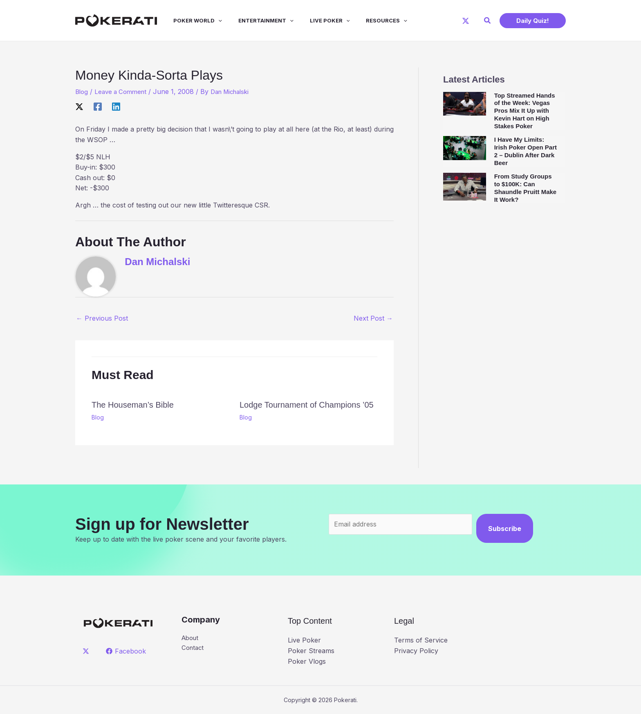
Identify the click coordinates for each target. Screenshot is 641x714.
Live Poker (315, 20)
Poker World (189, 20)
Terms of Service (421, 640)
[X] (465, 21)
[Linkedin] (116, 106)
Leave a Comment (124, 91)
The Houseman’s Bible (133, 404)
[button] (487, 21)
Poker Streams (311, 651)
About (191, 638)
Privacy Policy (416, 651)
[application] (210, 20)
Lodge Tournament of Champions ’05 (307, 404)
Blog (82, 91)
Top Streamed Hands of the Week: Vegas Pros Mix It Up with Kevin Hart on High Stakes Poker (524, 110)
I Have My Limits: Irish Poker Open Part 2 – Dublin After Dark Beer (525, 151)
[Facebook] (98, 106)
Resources (368, 20)
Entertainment (254, 20)
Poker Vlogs (307, 661)
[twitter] (87, 651)
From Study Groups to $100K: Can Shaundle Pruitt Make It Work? (525, 188)
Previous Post (102, 318)
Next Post (373, 318)
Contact (194, 649)
